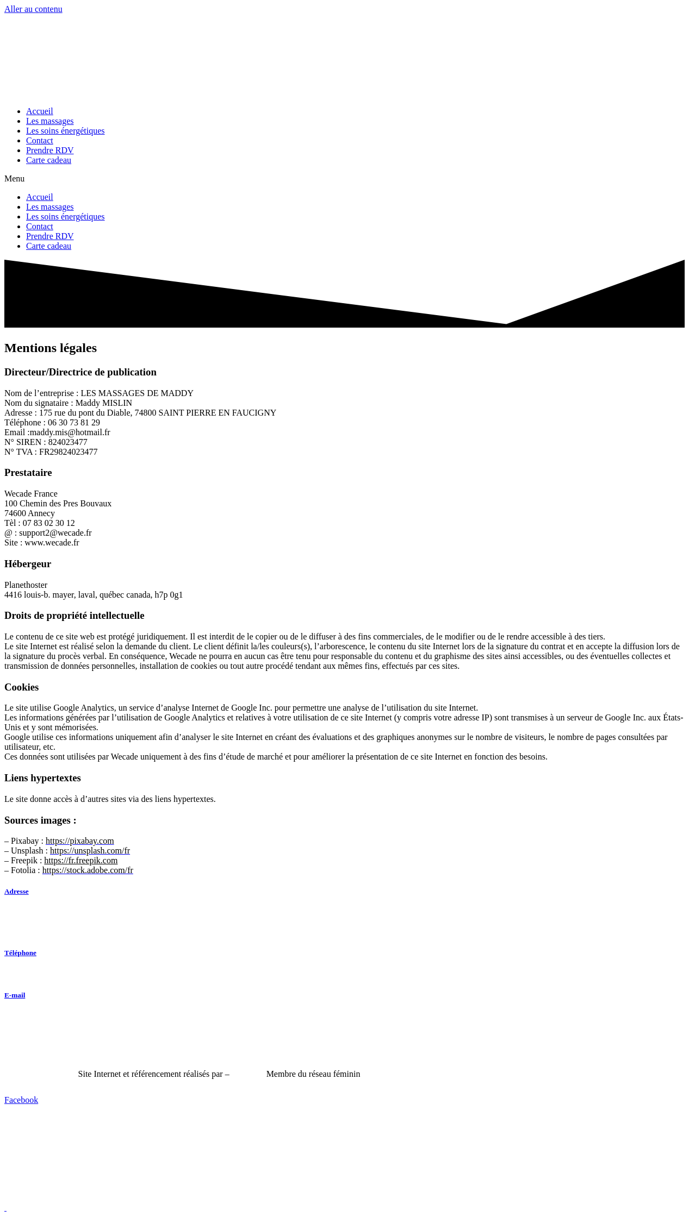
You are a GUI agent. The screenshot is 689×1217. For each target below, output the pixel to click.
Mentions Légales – (41, 1073)
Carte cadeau (48, 160)
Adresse (16, 891)
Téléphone (20, 953)
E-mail (14, 995)
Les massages (50, 121)
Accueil (39, 111)
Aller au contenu (33, 9)
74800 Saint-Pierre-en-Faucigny (63, 931)
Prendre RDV (50, 150)
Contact (39, 140)
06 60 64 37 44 (30, 973)
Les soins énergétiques (65, 130)
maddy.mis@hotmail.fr (47, 1016)
